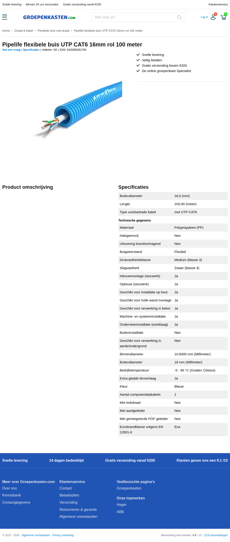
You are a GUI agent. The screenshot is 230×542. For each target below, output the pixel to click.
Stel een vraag (11, 49)
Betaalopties (69, 495)
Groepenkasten (129, 488)
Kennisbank (11, 495)
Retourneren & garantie (78, 509)
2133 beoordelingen (216, 535)
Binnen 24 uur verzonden (42, 4)
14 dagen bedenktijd (66, 460)
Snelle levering (11, 4)
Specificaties (31, 49)
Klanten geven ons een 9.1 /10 (202, 460)
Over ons (9, 488)
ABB (120, 512)
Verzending (68, 502)
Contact (66, 488)
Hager (122, 505)
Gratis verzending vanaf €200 (82, 4)
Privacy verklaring (63, 535)
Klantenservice (218, 4)
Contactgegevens (16, 502)
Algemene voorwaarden (78, 516)
